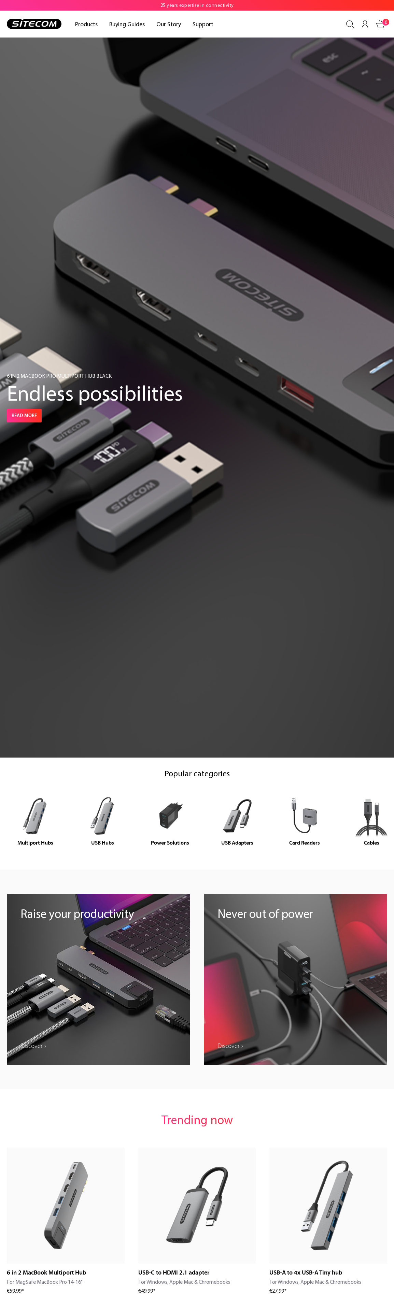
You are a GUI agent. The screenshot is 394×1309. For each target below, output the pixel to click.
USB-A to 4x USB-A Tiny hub (305, 1272)
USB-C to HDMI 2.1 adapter (173, 1272)
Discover (31, 1046)
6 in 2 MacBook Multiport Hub (46, 1272)
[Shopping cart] (380, 24)
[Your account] (364, 24)
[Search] (349, 24)
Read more (24, 415)
